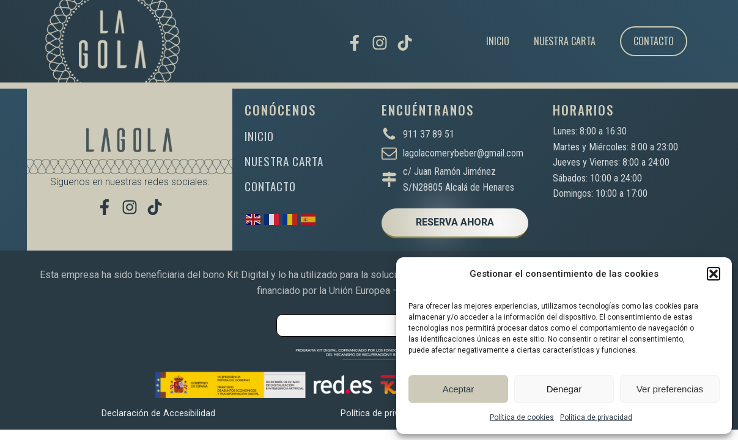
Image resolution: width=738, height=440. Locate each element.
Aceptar (458, 389)
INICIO (259, 136)
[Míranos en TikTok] (405, 43)
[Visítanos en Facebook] (355, 43)
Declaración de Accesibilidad (158, 413)
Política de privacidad (596, 417)
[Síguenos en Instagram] (380, 43)
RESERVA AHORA (455, 222)
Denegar (564, 389)
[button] (713, 274)
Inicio (497, 41)
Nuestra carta (565, 41)
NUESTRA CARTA (284, 161)
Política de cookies (522, 417)
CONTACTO (270, 186)
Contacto (653, 41)
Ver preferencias (670, 389)
